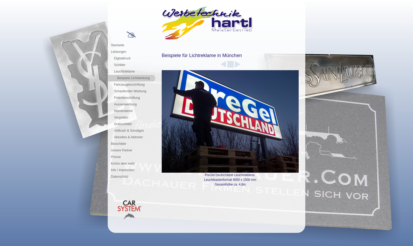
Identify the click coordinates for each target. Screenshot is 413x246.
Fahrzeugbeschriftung (129, 84)
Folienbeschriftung (127, 98)
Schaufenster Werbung (130, 91)
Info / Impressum (122, 170)
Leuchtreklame (124, 71)
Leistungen (118, 52)
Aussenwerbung (125, 104)
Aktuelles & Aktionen (128, 137)
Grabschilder (123, 124)
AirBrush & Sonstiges (129, 130)
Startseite (117, 45)
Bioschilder (118, 144)
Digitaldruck (122, 58)
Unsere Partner (121, 150)
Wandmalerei (123, 111)
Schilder (119, 65)
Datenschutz (120, 176)
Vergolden (121, 117)
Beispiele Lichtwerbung (133, 78)
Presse (116, 157)
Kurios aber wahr (123, 163)
